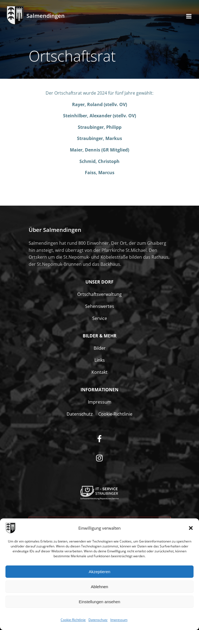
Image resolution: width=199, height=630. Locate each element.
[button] (191, 528)
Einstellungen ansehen (99, 602)
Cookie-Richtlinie (73, 620)
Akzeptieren (99, 572)
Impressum (118, 620)
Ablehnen (99, 587)
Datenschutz (98, 620)
